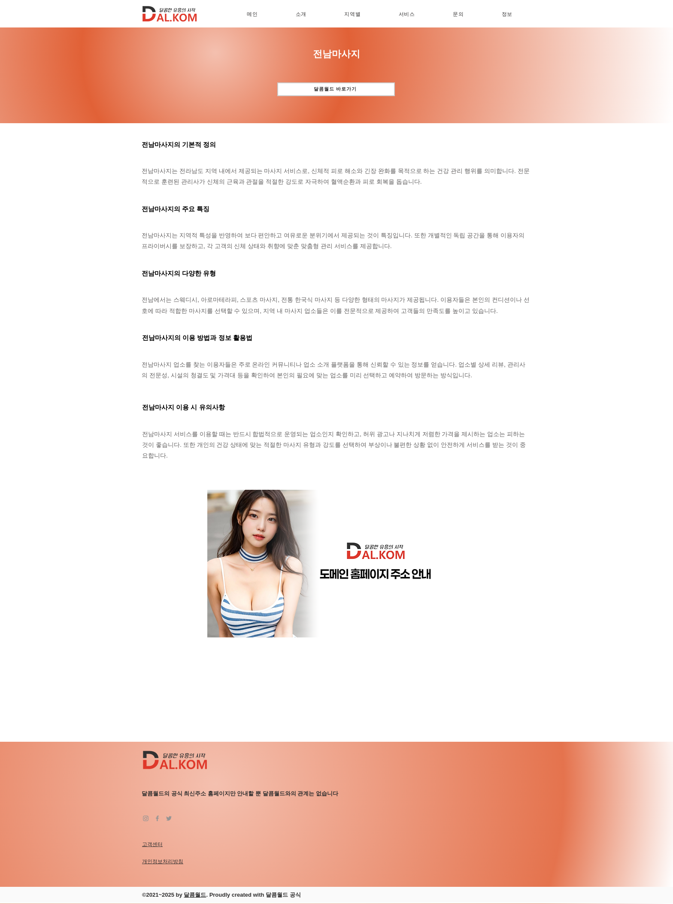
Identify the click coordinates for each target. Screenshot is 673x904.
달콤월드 (195, 895)
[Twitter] (169, 818)
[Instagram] (145, 818)
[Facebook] (157, 818)
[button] (352, 14)
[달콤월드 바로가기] (336, 89)
